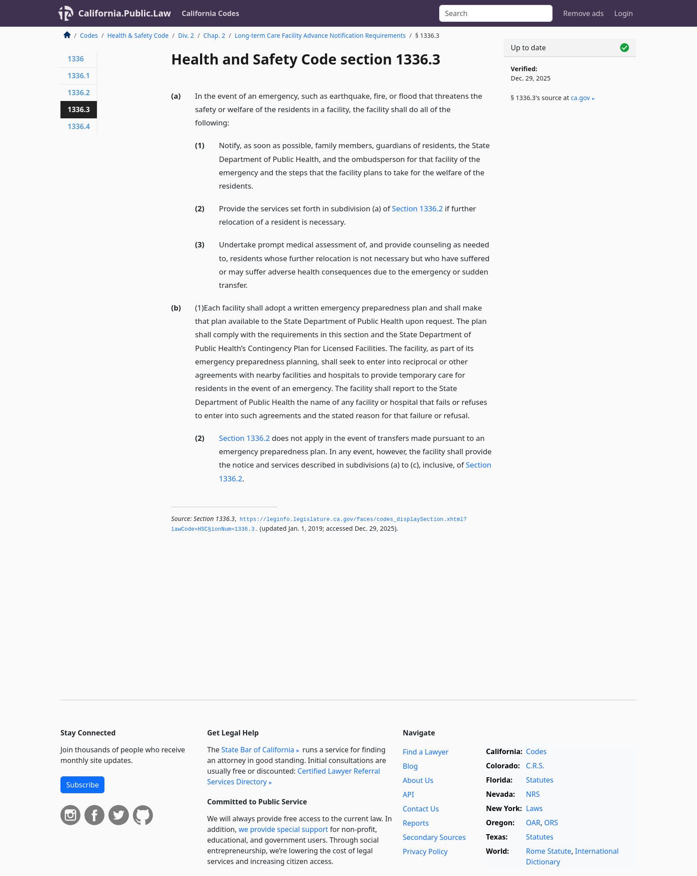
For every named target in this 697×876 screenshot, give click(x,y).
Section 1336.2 (417, 208)
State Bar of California (257, 750)
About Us (418, 780)
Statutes (539, 780)
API (408, 794)
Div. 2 (186, 35)
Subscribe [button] (82, 785)
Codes (89, 35)
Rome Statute (548, 851)
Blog (410, 766)
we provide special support (283, 829)
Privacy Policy (425, 851)
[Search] (496, 13)
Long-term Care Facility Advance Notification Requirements (320, 35)
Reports (416, 823)
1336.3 (79, 109)
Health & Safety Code (137, 35)
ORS (551, 823)
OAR (533, 823)
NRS (533, 794)
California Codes (211, 13)
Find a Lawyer (426, 752)
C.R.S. (535, 766)
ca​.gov (580, 97)
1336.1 (79, 76)
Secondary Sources (434, 837)
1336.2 (79, 92)
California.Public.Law (124, 13)
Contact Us (421, 809)
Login (623, 13)
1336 (76, 59)
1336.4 (79, 126)
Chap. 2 (214, 35)
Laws (534, 808)
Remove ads (583, 13)
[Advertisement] (570, 256)
